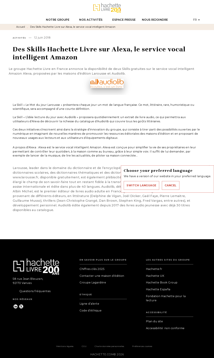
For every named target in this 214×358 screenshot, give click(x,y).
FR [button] (195, 19)
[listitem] (15, 306)
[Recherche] (197, 8)
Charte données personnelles (109, 346)
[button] (141, 185)
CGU (84, 346)
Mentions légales (64, 346)
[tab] (59, 20)
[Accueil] (107, 8)
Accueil (20, 26)
